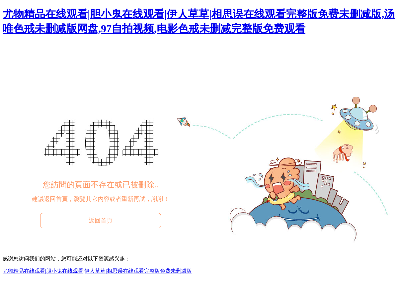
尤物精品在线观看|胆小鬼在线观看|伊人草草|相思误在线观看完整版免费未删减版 (97, 271)
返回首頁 (101, 220)
